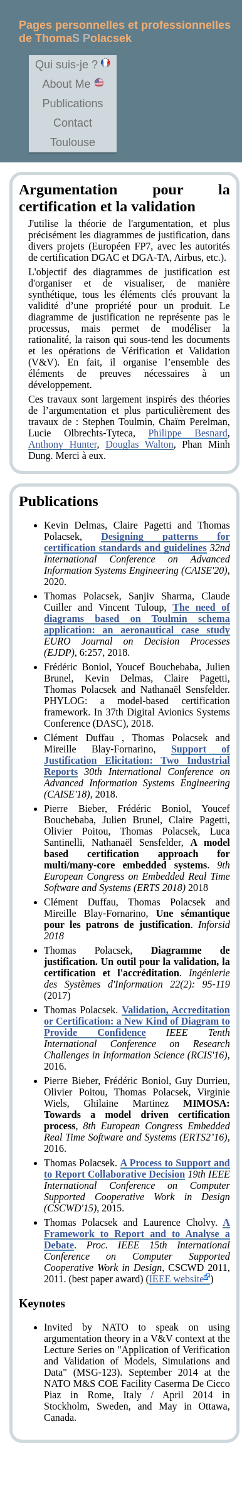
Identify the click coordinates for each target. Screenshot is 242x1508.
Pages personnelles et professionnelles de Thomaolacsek (125, 32)
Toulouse (72, 142)
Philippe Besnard (187, 433)
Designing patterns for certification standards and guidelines (137, 542)
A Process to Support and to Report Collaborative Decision (137, 1168)
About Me (73, 84)
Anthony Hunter (62, 444)
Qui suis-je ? (72, 64)
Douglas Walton (139, 444)
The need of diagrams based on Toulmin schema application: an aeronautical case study (137, 618)
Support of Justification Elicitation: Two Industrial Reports (137, 760)
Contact (72, 123)
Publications (72, 103)
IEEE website (180, 1278)
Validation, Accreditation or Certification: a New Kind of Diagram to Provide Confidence (137, 1021)
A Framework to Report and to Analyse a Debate (137, 1233)
